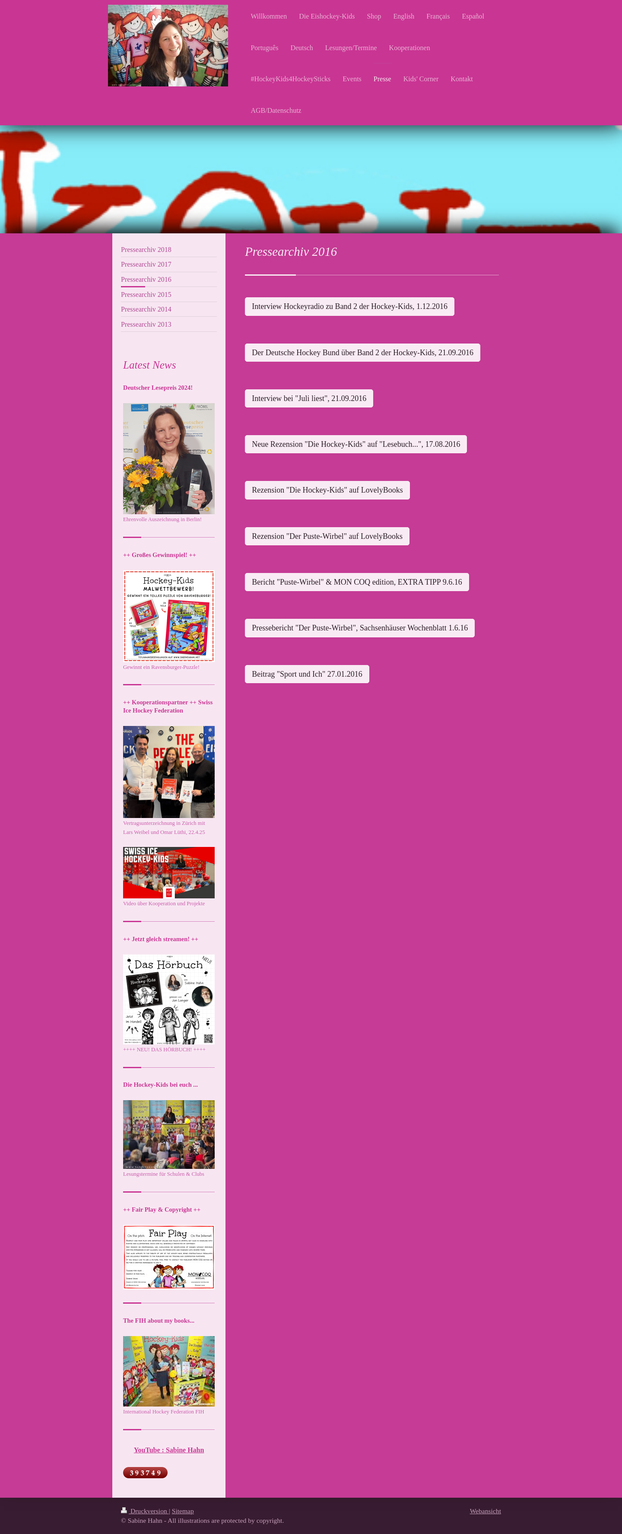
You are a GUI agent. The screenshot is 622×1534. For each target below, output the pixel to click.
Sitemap (183, 1511)
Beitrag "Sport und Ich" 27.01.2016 (307, 674)
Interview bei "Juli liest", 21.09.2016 (309, 398)
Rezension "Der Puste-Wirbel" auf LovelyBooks (327, 536)
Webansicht (485, 1511)
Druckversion (145, 1511)
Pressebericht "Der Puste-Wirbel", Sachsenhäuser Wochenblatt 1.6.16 (360, 628)
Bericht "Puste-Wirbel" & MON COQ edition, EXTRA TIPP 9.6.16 (357, 582)
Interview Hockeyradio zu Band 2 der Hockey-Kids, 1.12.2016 (349, 306)
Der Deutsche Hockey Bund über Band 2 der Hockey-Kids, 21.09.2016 (362, 352)
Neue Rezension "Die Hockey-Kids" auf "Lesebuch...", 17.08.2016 (356, 444)
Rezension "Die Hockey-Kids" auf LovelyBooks (327, 490)
